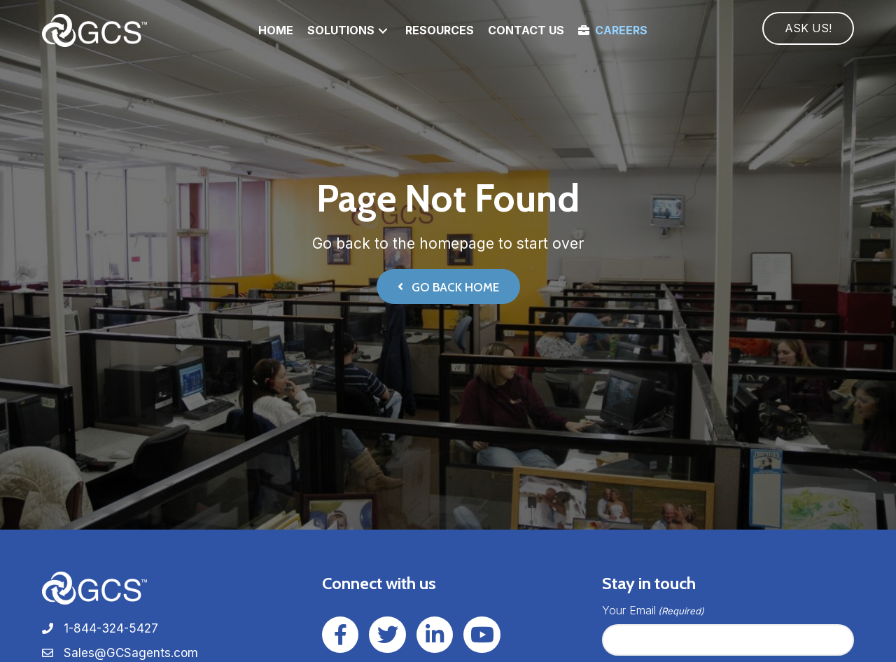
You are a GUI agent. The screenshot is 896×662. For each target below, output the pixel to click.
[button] (382, 30)
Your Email (653, 610)
